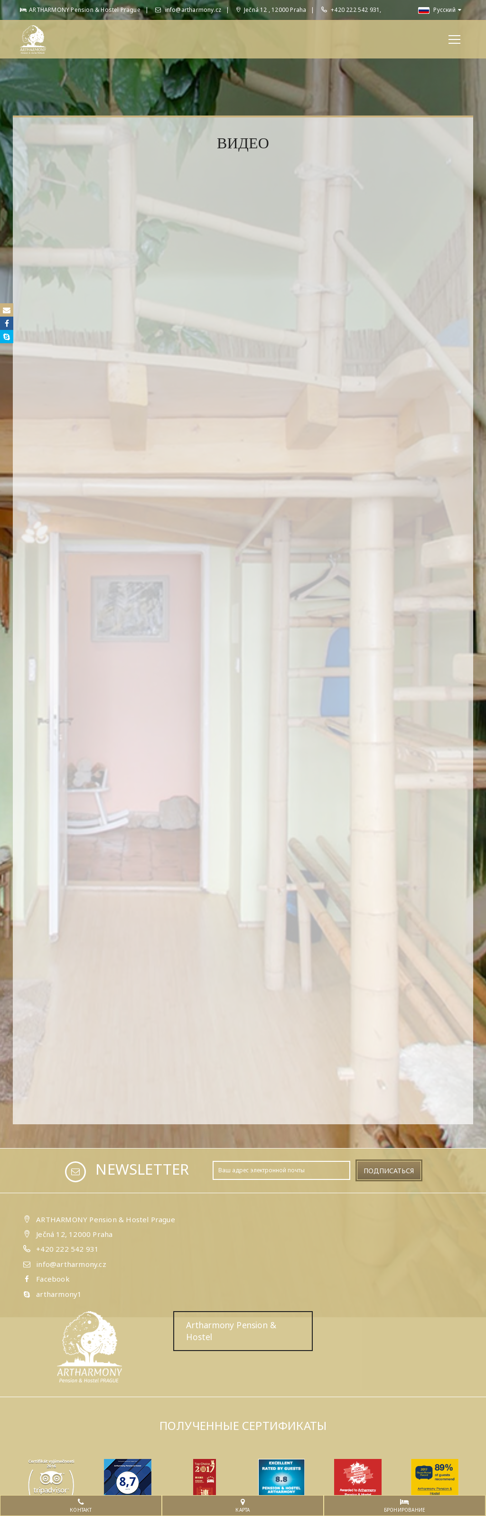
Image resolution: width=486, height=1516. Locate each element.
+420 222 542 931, (356, 10)
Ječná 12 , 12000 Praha (271, 10)
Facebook (53, 1279)
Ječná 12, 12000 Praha (74, 1234)
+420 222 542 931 (67, 1249)
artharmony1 (59, 1294)
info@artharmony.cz (188, 10)
